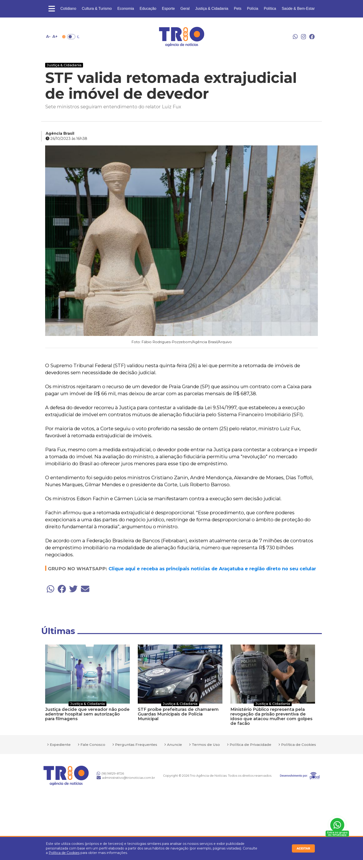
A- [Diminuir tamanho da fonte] (48, 36)
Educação (148, 9)
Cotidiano (68, 9)
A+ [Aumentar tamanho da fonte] (55, 36)
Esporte (168, 9)
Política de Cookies (64, 853)
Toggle (71, 36)
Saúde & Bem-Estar (298, 9)
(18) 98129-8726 (110, 773)
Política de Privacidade (250, 744)
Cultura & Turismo (97, 9)
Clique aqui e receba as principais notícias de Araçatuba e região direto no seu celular (212, 568)
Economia (125, 9)
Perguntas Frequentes (136, 744)
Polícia (252, 9)
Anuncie (174, 744)
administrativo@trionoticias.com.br (126, 777)
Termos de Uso (206, 744)
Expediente (60, 744)
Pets (237, 9)
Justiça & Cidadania (211, 9)
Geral (184, 9)
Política (270, 9)
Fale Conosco (92, 744)
